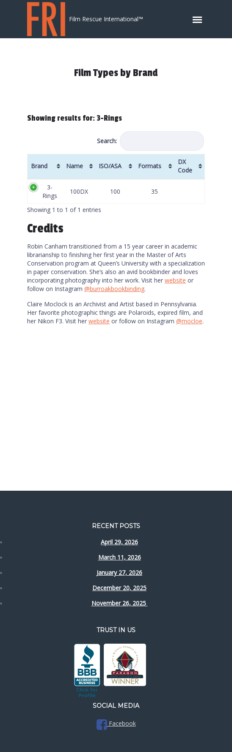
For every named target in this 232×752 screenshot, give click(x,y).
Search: (150, 141)
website (175, 280)
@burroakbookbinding (114, 289)
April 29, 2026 (119, 542)
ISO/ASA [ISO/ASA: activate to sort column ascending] (110, 166)
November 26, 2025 (119, 603)
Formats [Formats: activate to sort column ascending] (149, 166)
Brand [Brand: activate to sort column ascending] (39, 166)
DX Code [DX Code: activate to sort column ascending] (185, 166)
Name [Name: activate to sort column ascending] (74, 166)
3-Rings (49, 191)
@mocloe (189, 321)
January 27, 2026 (119, 572)
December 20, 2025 (119, 588)
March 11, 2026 (119, 557)
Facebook (116, 723)
